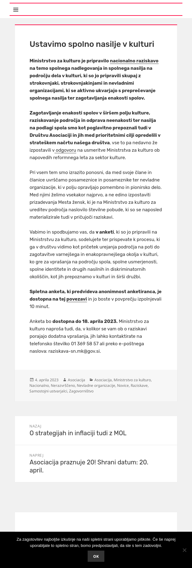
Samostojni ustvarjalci (48, 391)
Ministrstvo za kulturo (132, 379)
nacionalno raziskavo (134, 61)
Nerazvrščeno (63, 385)
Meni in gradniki (40, 6)
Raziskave (139, 385)
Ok (96, 556)
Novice (123, 385)
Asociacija (76, 379)
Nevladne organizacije (96, 385)
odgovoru (65, 150)
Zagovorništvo (81, 391)
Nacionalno (39, 385)
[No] (184, 550)
